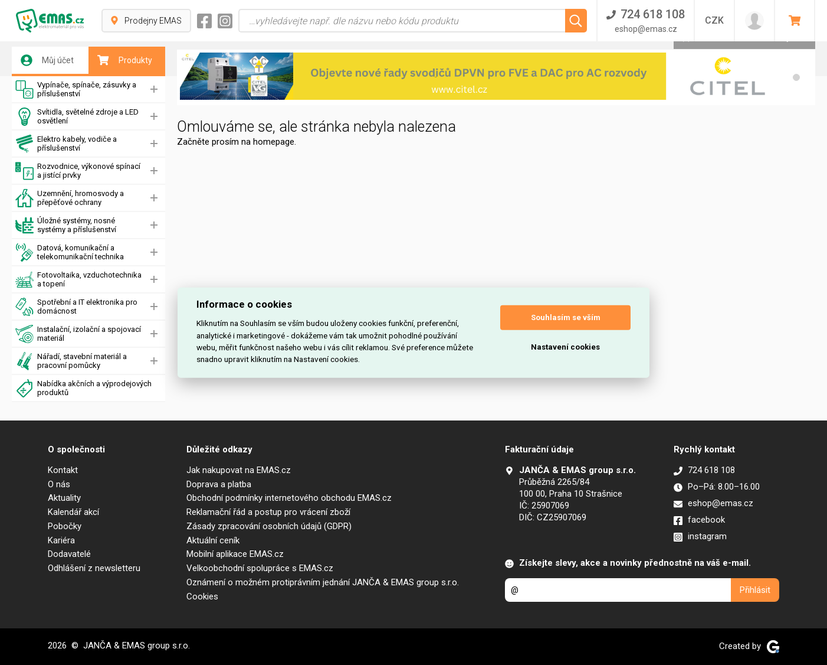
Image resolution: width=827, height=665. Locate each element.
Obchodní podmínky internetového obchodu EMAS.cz (289, 498)
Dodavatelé (69, 554)
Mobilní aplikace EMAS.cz (235, 554)
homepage (273, 141)
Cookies (202, 596)
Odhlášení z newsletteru (94, 568)
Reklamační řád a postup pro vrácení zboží (268, 512)
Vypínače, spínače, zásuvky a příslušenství (75, 89)
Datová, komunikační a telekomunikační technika (69, 252)
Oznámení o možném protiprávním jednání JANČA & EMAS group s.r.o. (322, 582)
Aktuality (64, 498)
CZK (714, 20)
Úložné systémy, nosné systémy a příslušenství (65, 225)
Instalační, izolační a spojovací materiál (78, 334)
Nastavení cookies (565, 347)
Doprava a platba (218, 484)
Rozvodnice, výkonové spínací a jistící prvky (77, 171)
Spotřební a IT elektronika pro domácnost (76, 307)
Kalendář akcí (73, 512)
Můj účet (47, 60)
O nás (59, 484)
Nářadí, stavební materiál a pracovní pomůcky (71, 361)
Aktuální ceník (212, 540)
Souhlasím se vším (565, 317)
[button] (796, 77)
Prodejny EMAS (146, 20)
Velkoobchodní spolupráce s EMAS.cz (259, 568)
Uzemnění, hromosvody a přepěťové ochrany (69, 198)
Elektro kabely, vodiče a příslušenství (66, 144)
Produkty (124, 60)
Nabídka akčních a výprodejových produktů (83, 388)
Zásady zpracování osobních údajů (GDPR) (269, 526)
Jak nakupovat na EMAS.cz (238, 470)
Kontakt (63, 470)
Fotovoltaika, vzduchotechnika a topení (78, 279)
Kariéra (61, 540)
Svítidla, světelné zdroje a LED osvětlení (77, 116)
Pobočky (64, 526)
